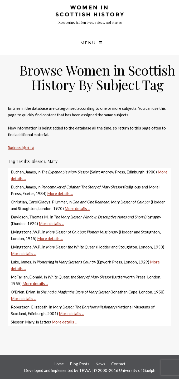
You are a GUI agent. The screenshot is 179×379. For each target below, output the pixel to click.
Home (59, 363)
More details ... (60, 193)
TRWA (85, 370)
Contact (118, 363)
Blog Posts (79, 363)
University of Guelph (137, 370)
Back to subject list (21, 148)
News (100, 363)
